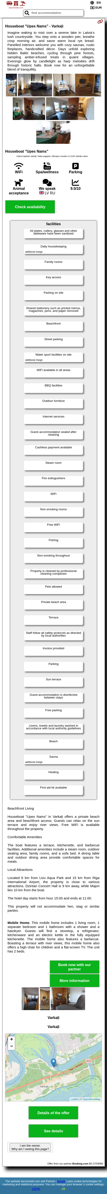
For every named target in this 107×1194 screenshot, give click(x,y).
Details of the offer (53, 1113)
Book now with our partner (74, 967)
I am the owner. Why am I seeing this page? (30, 1147)
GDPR (36, 1189)
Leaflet (74, 1099)
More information (74, 981)
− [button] (11, 1046)
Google (61, 1181)
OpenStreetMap (92, 1099)
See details (53, 1131)
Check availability (30, 207)
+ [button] (11, 1039)
